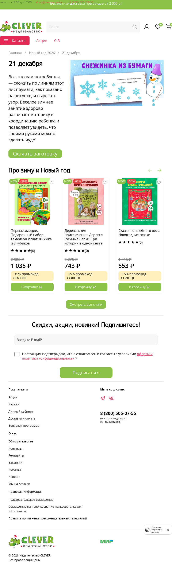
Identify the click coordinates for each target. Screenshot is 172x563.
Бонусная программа (23, 426)
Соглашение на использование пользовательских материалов (44, 509)
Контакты (15, 448)
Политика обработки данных (157, 529)
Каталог (14, 404)
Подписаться (86, 372)
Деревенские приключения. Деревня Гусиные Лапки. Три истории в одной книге (84, 237)
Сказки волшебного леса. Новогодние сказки (139, 232)
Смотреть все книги (86, 304)
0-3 (57, 40)
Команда (14, 469)
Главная (15, 52)
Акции (41, 40)
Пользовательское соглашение (30, 500)
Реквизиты (16, 455)
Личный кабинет (20, 411)
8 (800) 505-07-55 (81, 2)
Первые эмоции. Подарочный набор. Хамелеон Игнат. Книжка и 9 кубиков (31, 237)
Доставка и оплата (21, 418)
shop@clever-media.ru (50, 2)
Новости (14, 477)
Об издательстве (20, 441)
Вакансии (15, 463)
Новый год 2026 (42, 52)
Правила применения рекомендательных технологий (47, 518)
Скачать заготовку (35, 153)
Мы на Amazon (19, 484)
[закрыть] (168, 529)
